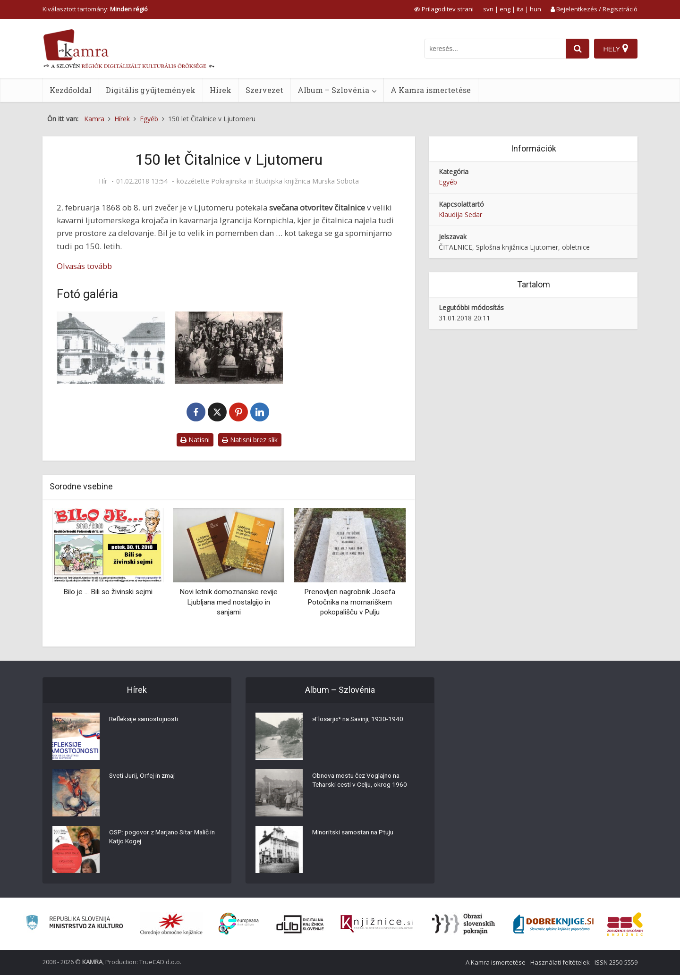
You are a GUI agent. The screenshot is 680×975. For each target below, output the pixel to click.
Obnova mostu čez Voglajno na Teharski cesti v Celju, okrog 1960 (361, 781)
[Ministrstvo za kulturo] (74, 924)
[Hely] (616, 49)
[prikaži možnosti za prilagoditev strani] (444, 9)
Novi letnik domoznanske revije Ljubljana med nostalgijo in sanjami (228, 602)
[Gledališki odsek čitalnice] (229, 347)
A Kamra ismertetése (431, 90)
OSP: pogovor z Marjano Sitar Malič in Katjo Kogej (164, 837)
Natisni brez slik (250, 439)
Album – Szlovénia (333, 90)
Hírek (220, 90)
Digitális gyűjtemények (151, 90)
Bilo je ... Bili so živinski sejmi (108, 592)
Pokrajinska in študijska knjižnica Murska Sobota (285, 181)
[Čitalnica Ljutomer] (111, 347)
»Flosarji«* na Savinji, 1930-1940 (360, 719)
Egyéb (448, 181)
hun (535, 9)
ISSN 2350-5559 (616, 962)
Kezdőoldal (71, 90)
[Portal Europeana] (239, 924)
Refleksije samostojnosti (145, 719)
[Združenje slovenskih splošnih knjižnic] (376, 924)
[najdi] (577, 49)
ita (520, 9)
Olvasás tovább (84, 266)
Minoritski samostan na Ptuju (355, 833)
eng (505, 9)
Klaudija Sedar (460, 214)
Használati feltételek (560, 962)
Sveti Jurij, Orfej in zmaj (144, 776)
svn (488, 9)
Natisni (195, 439)
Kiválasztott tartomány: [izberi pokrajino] (95, 9)
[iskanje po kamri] (494, 49)
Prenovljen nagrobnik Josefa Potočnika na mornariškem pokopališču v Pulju (349, 602)
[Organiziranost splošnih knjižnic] (171, 924)
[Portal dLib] (300, 924)
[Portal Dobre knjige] (553, 924)
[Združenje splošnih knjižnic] (625, 924)
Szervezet (264, 90)
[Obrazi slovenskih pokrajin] (463, 924)
